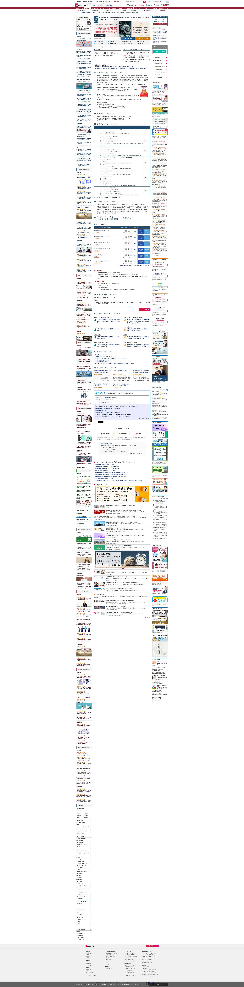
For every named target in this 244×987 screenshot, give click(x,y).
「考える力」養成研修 (162, 677)
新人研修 (163, 10)
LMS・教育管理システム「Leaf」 (112, 953)
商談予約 (149, 5)
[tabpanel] (122, 494)
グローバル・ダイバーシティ (82, 896)
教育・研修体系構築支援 (129, 954)
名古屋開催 (78, 815)
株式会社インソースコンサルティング (149, 972)
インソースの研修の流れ (147, 959)
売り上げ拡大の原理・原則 (157, 691)
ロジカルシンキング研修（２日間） (162, 688)
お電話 (156, 5)
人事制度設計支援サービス (130, 960)
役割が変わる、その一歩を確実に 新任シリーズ (160, 42)
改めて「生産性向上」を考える (120, 370)
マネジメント (79, 877)
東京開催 (86, 811)
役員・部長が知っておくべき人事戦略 (159, 694)
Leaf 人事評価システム (110, 954)
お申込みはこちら (144, 38)
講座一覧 (89, 962)
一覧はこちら (162, 389)
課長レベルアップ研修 (156, 700)
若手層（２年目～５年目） (81, 831)
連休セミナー (79, 926)
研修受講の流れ (158, 69)
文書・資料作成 (79, 840)
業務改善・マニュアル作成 (81, 844)
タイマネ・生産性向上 (81, 838)
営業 (77, 849)
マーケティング (79, 883)
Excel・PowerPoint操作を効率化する (158, 672)
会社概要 (79, 1)
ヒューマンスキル (80, 905)
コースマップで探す (82, 901)
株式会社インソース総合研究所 (148, 975)
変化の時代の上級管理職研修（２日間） (104, 478)
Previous (94, 494)
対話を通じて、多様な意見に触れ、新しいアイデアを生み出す (121, 384)
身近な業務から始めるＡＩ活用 (157, 669)
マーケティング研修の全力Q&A (102, 402)
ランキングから (79, 935)
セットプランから (80, 939)
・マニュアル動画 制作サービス (101, 360)
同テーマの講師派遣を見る (160, 24)
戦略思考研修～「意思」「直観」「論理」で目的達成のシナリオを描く (111, 474)
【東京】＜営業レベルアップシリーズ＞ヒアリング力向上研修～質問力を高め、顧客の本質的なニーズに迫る (159, 239)
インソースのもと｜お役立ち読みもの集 (149, 954)
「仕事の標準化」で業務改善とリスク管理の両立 (102, 384)
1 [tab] (119, 568)
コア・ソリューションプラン (130, 953)
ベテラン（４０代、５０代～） (82, 826)
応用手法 (153, 665)
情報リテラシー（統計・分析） (82, 853)
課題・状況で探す (82, 929)
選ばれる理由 (158, 60)
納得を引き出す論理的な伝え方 (162, 686)
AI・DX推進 (95, 8)
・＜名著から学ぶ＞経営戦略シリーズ (103, 361)
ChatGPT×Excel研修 (156, 670)
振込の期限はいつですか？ (101, 410)
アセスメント (147, 8)
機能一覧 (107, 957)
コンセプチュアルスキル (81, 910)
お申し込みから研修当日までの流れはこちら (108, 283)
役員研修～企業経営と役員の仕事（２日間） (105, 470)
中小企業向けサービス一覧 (130, 966)
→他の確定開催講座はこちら (161, 255)
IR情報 (100, 1)
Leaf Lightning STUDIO (110, 964)
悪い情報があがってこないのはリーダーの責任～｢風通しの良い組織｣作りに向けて (141, 372)
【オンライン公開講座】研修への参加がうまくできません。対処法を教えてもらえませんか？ (115, 414)
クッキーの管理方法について (126, 984)
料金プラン (108, 962)
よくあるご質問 (158, 77)
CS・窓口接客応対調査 (129, 959)
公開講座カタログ (149, 10)
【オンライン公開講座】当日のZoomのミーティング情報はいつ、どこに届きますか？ (114, 416)
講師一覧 (89, 957)
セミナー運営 (138, 8)
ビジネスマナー (79, 867)
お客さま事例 (108, 960)
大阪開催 (86, 815)
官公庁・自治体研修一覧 (129, 972)
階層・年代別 (79, 903)
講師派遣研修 (79, 8)
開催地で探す (81, 808)
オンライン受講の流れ (160, 72)
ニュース (96, 1)
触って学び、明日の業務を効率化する (162, 661)
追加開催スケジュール (81, 919)
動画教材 (114, 8)
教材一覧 (89, 970)
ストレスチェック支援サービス (112, 956)
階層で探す (80, 820)
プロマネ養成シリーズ (156, 682)
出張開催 (86, 817)
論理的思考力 (79, 879)
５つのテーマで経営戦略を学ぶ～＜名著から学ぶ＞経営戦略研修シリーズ (114, 67)
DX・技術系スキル (80, 914)
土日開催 (78, 923)
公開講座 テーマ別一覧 (91, 12)
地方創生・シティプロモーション (131, 975)
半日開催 (78, 921)
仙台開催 (86, 813)
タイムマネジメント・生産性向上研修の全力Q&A (106, 397)
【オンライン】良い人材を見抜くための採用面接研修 (159, 171)
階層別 (88, 954)
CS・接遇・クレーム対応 (81, 865)
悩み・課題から (79, 933)
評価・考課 (78, 875)
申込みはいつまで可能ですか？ (110, 448)
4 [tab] (124, 568)
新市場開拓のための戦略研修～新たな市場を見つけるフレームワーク (111, 476)
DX (77, 855)
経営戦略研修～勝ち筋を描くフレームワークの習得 (107, 468)
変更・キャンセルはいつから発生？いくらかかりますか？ (108, 408)
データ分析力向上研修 (156, 681)
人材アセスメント (128, 957)
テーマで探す (81, 836)
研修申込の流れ (158, 63)
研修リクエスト (123, 10)
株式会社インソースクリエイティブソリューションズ (150, 974)
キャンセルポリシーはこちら (105, 285)
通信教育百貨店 (109, 968)
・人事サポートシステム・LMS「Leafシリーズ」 (105, 356)
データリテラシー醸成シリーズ (157, 679)
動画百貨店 (89, 969)
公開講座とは (81, 10)
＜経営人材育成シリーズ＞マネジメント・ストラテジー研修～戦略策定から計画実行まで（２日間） (118, 480)
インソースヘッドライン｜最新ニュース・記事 (150, 953)
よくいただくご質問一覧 (136, 453)
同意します (159, 984)
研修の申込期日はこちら (103, 287)
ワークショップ (79, 898)
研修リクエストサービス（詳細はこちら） (135, 438)
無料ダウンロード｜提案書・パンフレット (149, 956)
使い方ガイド (108, 959)
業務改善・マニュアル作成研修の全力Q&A (105, 399)
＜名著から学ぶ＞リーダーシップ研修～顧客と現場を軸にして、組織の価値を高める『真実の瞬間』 (121, 68)
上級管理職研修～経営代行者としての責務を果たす (107, 467)
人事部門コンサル (163, 8)
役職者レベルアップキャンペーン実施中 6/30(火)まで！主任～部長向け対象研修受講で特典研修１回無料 (160, 37)
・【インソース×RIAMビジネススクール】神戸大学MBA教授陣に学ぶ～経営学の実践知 (114, 363)
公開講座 (87, 8)
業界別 (88, 956)
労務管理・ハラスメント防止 (82, 888)
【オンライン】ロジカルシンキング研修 (159, 155)
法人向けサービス (159, 75)
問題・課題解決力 (80, 842)
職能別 (77, 912)
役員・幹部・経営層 (80, 822)
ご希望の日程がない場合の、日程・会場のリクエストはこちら (134, 265)
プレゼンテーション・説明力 (82, 863)
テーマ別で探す (90, 965)
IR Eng (105, 1)
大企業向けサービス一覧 (129, 965)
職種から (78, 931)
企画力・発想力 (79, 881)
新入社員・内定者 (80, 833)
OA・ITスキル (79, 859)
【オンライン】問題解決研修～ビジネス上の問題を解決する (159, 221)
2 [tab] (121, 568)
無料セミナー (145, 957)
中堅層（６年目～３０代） (81, 829)
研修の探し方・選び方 (160, 66)
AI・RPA (78, 857)
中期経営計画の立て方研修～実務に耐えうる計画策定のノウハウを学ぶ (112, 472)
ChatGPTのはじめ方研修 (162, 664)
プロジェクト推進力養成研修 (157, 683)
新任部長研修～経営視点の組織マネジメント (105, 465)
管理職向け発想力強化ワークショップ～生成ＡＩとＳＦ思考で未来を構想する (159, 400)
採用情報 (85, 1)
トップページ (77, 12)
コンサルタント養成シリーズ (162, 676)
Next (149, 494)
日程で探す (80, 917)
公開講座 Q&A (131, 5)
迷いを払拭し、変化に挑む (156, 698)
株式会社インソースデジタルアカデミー (150, 969)
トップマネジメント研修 (156, 690)
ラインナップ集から (80, 937)
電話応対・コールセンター (81, 846)
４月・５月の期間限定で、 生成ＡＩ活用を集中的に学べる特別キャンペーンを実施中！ (160, 32)
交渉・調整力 (79, 873)
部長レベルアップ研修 (156, 697)
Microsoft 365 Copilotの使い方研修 (158, 673)
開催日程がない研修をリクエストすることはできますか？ (108, 412)
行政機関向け (129, 8)
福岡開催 (78, 817)
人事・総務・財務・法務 (81, 851)
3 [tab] (123, 568)
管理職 (77, 824)
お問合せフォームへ (145, 309)
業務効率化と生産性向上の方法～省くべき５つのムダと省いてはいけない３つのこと (102, 372)
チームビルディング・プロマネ (82, 894)
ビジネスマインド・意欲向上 (82, 890)
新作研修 (90, 1)
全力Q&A (110, 1)
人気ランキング (136, 10)
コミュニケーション (80, 861)
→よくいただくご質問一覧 (143, 418)
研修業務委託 (127, 973)
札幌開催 (78, 813)
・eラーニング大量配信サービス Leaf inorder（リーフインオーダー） (111, 358)
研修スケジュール (109, 10)
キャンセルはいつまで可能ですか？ (111, 450)
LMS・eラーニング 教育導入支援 (131, 956)
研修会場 (96, 10)
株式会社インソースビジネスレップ (149, 971)
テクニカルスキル (80, 908)
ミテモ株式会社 (146, 966)
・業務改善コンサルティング (100, 355)
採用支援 (154, 8)
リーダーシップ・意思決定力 (82, 871)
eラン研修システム (105, 8)
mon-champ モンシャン (147, 962)
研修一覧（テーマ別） (91, 953)
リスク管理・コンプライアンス (82, 885)
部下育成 (78, 869)
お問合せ (141, 5)
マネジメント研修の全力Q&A (102, 401)
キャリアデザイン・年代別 (81, 892)
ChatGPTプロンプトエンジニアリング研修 (159, 668)
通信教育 (121, 8)
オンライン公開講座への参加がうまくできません (114, 452)
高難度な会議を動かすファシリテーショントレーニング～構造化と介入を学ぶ (159, 407)
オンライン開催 (79, 811)
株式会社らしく (146, 968)
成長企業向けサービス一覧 (130, 968)
